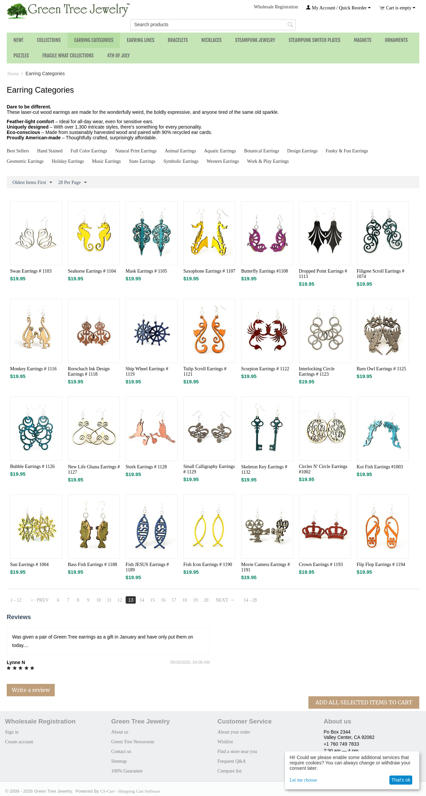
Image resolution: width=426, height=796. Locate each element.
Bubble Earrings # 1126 (32, 466)
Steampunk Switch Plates (314, 40)
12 (120, 600)
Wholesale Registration (276, 6)
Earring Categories (94, 40)
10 (98, 600)
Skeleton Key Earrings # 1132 (264, 469)
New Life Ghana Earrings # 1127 (94, 469)
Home (13, 73)
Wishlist (225, 741)
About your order (233, 732)
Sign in (11, 732)
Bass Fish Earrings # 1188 (92, 564)
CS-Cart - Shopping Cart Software (130, 791)
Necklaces (211, 40)
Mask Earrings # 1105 (146, 271)
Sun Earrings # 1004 (29, 564)
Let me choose (303, 780)
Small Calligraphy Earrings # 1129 (209, 469)
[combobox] (212, 24)
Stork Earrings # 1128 (146, 466)
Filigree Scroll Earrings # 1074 (380, 274)
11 (109, 600)
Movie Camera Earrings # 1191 (265, 567)
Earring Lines (140, 40)
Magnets (362, 40)
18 (184, 600)
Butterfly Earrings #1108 (264, 271)
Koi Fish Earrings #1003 (380, 466)
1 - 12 (16, 600)
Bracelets (178, 40)
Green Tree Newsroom (132, 741)
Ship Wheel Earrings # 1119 (147, 371)
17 (174, 600)
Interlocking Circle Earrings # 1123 (317, 371)
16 (163, 600)
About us (119, 732)
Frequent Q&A (231, 761)
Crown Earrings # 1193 (321, 564)
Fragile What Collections (68, 55)
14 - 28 (250, 600)
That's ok (400, 780)
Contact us (121, 751)
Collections (49, 40)
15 (152, 600)
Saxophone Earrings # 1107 (209, 271)
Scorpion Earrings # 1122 (265, 368)
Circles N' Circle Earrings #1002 (323, 469)
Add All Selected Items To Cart (363, 702)
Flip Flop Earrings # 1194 (381, 564)
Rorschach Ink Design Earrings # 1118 (89, 371)
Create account (19, 741)
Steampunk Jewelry (255, 40)
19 (195, 600)
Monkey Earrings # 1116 (33, 368)
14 (141, 600)
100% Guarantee (127, 771)
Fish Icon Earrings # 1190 (207, 564)
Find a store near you (237, 751)
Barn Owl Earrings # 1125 (381, 368)
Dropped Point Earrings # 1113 (323, 274)
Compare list (229, 771)
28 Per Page (72, 182)
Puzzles (21, 55)
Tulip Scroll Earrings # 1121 (204, 371)
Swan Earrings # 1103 (31, 271)
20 (206, 600)
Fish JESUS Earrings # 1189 (147, 567)
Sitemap (119, 761)
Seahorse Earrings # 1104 (92, 271)
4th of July (118, 55)
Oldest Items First (32, 182)
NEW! (18, 40)
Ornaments (396, 40)
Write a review (31, 690)
